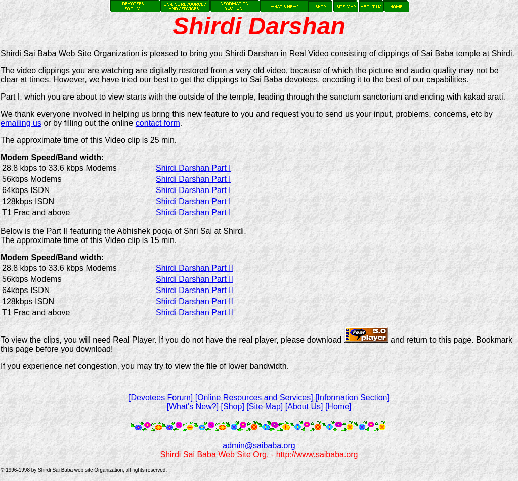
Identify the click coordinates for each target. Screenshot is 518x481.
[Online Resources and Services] (255, 397)
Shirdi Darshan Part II (194, 268)
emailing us (21, 123)
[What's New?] (193, 406)
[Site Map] (265, 406)
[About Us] (305, 406)
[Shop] (234, 406)
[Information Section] (352, 397)
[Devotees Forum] (161, 397)
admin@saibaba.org (259, 445)
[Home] (338, 406)
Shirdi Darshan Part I (193, 168)
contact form (158, 123)
